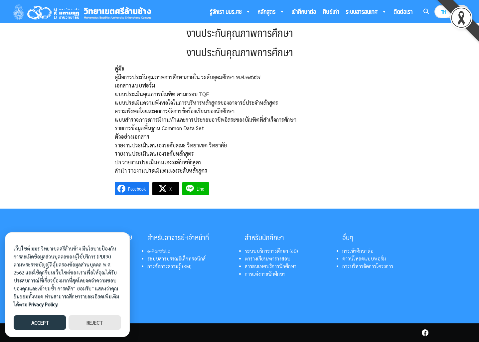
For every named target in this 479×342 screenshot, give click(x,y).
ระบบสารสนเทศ (366, 11)
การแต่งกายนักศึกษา (265, 274)
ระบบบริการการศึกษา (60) (271, 251)
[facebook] (425, 333)
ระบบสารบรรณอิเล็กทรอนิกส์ (176, 258)
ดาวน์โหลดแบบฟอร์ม (364, 258)
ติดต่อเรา (403, 11)
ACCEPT (40, 322)
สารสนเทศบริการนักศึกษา (270, 266)
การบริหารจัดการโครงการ (367, 266)
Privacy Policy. (43, 304)
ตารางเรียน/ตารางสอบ (267, 258)
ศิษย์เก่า (331, 11)
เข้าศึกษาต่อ (303, 11)
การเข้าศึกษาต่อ (358, 251)
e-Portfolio (159, 251)
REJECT (94, 322)
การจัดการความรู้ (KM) (169, 266)
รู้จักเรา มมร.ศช (230, 11)
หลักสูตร (271, 11)
